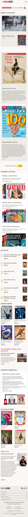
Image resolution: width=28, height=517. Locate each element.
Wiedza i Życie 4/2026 (18, 426)
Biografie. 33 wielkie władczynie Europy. (10, 297)
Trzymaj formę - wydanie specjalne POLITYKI (5, 321)
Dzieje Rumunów (9, 271)
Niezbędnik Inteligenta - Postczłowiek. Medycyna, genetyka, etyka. (19, 342)
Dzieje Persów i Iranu (18, 445)
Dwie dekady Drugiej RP (11, 288)
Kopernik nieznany (9, 280)
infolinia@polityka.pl (18, 508)
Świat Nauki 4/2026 (4, 426)
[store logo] (13, 1)
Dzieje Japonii (3, 445)
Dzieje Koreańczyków (10, 263)
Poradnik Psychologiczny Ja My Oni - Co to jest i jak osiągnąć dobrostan (6, 342)
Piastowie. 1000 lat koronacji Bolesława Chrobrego (12, 255)
